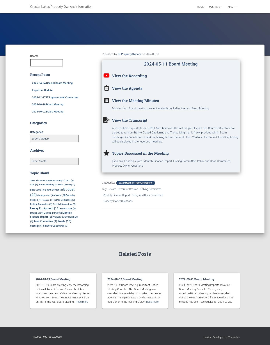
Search (34, 55)
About (232, 7)
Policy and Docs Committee (147, 195)
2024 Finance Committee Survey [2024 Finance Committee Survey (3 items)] (47, 180)
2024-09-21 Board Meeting (196, 279)
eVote (112, 189)
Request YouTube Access (47, 336)
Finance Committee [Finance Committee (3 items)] (64, 200)
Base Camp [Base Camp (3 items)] (37, 190)
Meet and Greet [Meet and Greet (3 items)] (53, 213)
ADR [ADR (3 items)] (34, 184)
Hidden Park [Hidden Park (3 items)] (68, 208)
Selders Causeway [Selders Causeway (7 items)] (55, 225)
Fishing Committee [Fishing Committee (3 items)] (41, 204)
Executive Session (128, 189)
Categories (36, 132)
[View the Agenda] (106, 88)
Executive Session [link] (123, 161)
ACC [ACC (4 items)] (70, 180)
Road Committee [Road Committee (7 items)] (45, 221)
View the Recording (129, 75)
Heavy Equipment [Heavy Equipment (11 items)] (45, 208)
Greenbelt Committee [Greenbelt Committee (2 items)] (64, 204)
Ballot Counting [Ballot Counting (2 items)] (66, 185)
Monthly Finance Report (116, 195)
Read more (82, 301)
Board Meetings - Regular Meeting (135, 183)
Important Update (42, 90)
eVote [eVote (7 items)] (59, 195)
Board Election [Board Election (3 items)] (54, 190)
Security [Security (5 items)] (36, 225)
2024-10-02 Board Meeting (47, 111)
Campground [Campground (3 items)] (45, 195)
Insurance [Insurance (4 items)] (36, 213)
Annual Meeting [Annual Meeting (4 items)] (47, 184)
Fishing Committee (150, 189)
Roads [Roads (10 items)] (64, 221)
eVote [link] (138, 161)
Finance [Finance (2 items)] (47, 200)
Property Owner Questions (118, 201)
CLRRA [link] (151, 128)
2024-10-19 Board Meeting (47, 104)
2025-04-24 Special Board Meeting (52, 83)
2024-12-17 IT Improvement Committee (55, 97)
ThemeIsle (234, 337)
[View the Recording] (106, 75)
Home (200, 7)
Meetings (215, 7)
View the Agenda (127, 88)
